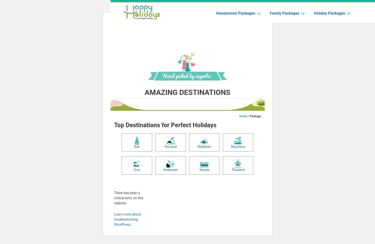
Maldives (204, 142)
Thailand (238, 165)
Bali (137, 142)
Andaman (170, 165)
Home (243, 116)
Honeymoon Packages (238, 13)
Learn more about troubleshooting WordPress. (127, 219)
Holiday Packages (332, 13)
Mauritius (238, 142)
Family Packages (287, 13)
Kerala (204, 165)
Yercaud (171, 142)
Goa (137, 165)
